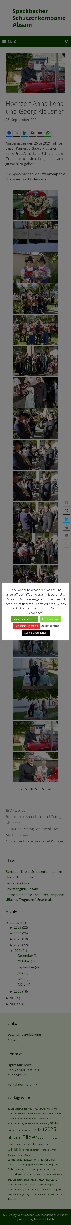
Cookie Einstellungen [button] (36, 632)
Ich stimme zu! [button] (50, 619)
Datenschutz (50, 626)
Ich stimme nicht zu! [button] (27, 626)
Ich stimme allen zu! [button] (25, 619)
